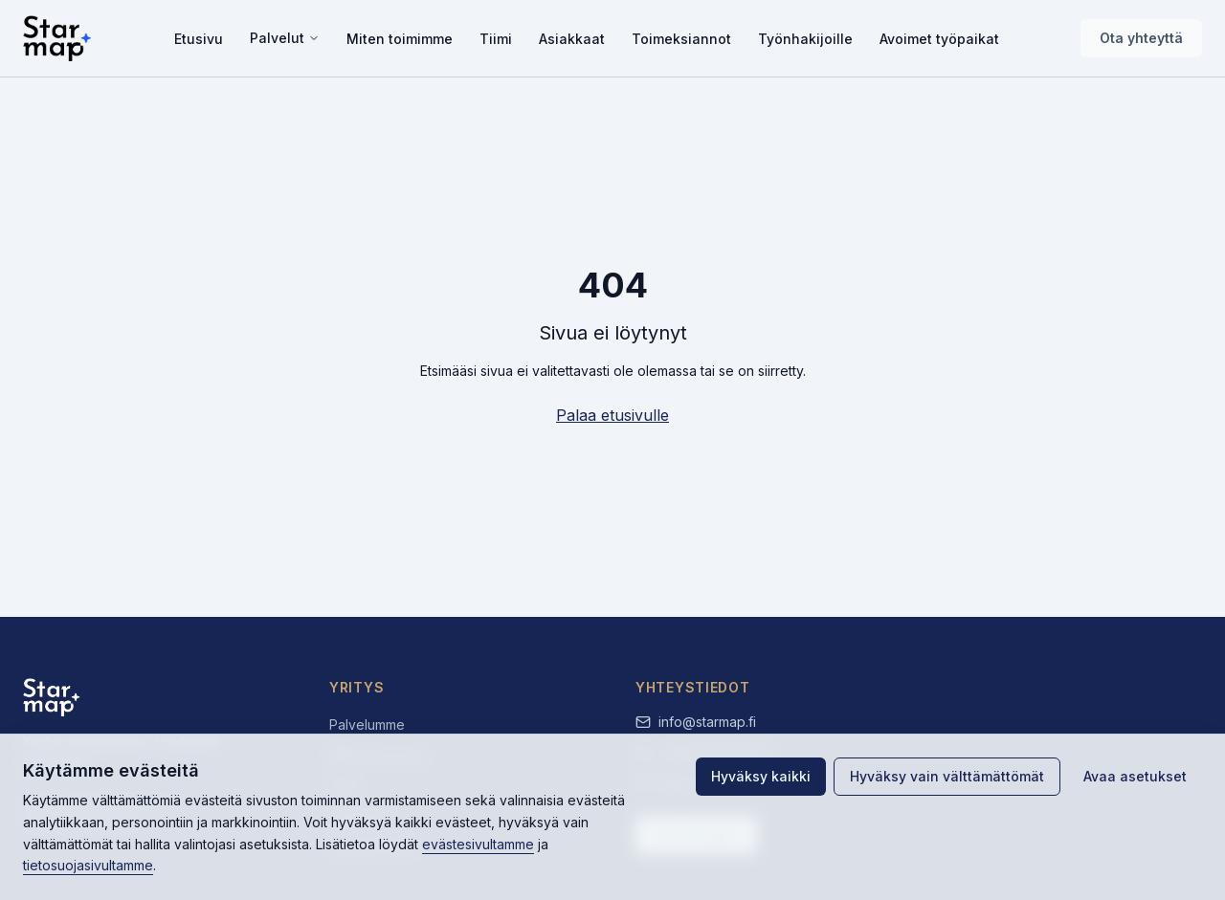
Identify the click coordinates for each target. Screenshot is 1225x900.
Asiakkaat (572, 39)
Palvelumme (367, 724)
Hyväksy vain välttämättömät (947, 776)
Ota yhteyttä (1141, 38)
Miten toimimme (399, 39)
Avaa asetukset (1135, 776)
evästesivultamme (478, 844)
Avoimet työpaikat (939, 39)
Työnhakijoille (805, 39)
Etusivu (198, 39)
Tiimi (495, 39)
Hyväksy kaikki (761, 776)
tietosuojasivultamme (88, 865)
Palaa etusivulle (612, 415)
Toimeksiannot (681, 39)
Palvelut (285, 38)
